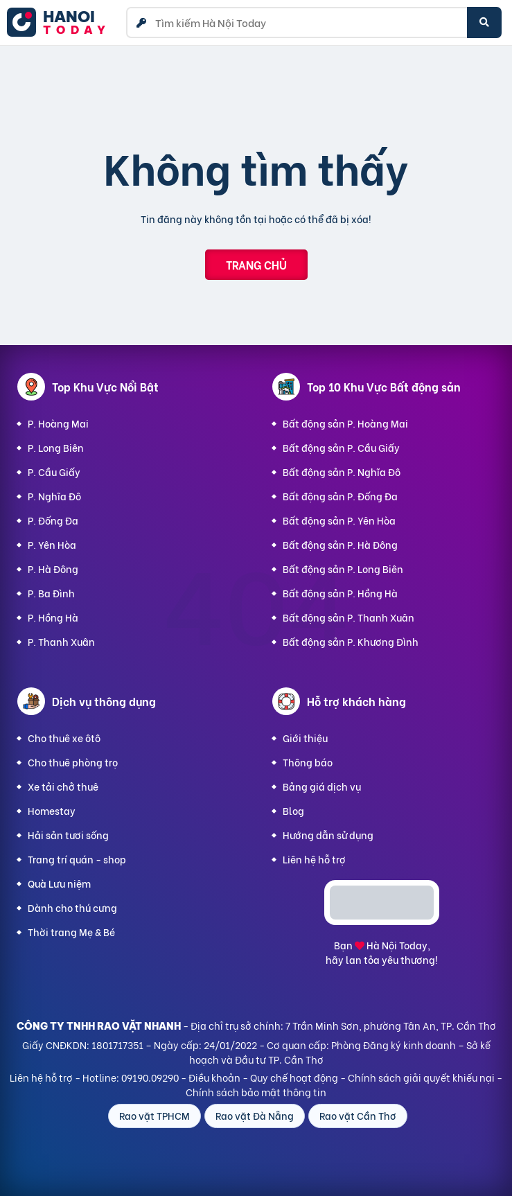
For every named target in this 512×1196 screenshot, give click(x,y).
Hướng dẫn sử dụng (328, 834)
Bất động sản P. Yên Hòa (339, 520)
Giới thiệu (305, 737)
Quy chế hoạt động (294, 1077)
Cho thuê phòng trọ (73, 762)
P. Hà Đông (53, 568)
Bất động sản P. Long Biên (343, 568)
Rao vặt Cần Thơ (357, 1115)
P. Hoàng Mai (58, 423)
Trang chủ (256, 264)
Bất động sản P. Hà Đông (340, 544)
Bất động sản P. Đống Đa (340, 496)
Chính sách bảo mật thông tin (256, 1091)
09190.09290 (150, 1077)
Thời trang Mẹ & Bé (71, 931)
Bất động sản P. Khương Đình (350, 641)
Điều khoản (214, 1077)
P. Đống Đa (53, 520)
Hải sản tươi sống (68, 834)
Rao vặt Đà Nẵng (254, 1115)
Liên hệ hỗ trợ (314, 859)
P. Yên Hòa (52, 544)
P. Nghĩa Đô (54, 496)
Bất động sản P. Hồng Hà (340, 593)
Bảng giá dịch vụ (322, 786)
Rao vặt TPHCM (154, 1115)
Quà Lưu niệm (59, 883)
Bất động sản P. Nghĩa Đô (341, 471)
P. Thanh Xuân (61, 641)
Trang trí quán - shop (77, 859)
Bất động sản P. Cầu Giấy (341, 447)
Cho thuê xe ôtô (64, 737)
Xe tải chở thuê (63, 786)
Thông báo (308, 762)
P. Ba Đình (51, 593)
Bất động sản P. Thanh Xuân (348, 617)
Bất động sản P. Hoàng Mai (345, 423)
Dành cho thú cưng (72, 907)
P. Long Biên (56, 447)
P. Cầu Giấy (54, 471)
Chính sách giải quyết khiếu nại (421, 1077)
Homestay (52, 810)
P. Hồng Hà (53, 617)
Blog (293, 810)
